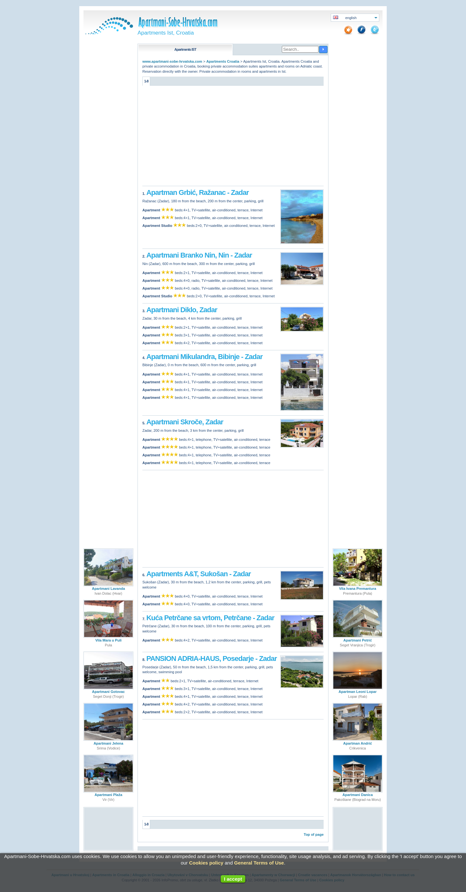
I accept (233, 879)
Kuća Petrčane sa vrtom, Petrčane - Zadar (210, 616)
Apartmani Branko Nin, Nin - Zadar (199, 255)
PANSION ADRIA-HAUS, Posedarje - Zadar (211, 657)
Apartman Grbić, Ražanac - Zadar (197, 192)
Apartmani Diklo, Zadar (181, 309)
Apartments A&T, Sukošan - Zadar (198, 572)
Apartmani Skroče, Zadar (184, 421)
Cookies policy (206, 862)
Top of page (314, 833)
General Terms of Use (259, 862)
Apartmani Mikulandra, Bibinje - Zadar (204, 356)
